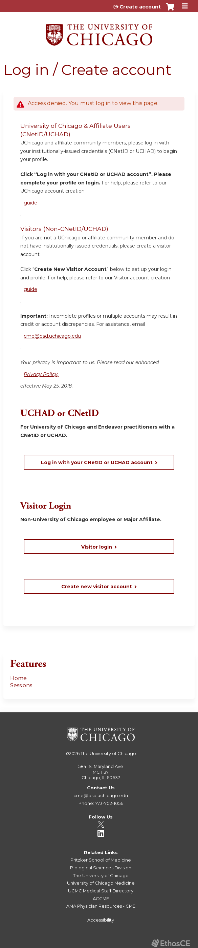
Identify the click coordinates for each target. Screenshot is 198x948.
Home (18, 678)
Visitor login (96, 547)
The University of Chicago (108, 753)
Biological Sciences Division (100, 867)
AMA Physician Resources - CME (100, 906)
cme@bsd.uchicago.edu (52, 336)
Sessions (21, 685)
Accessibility (100, 920)
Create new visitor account (96, 587)
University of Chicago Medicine (101, 883)
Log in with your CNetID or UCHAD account (97, 462)
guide (30, 203)
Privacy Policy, (41, 374)
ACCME (101, 898)
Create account (140, 6)
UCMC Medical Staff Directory (100, 890)
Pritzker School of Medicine (100, 860)
